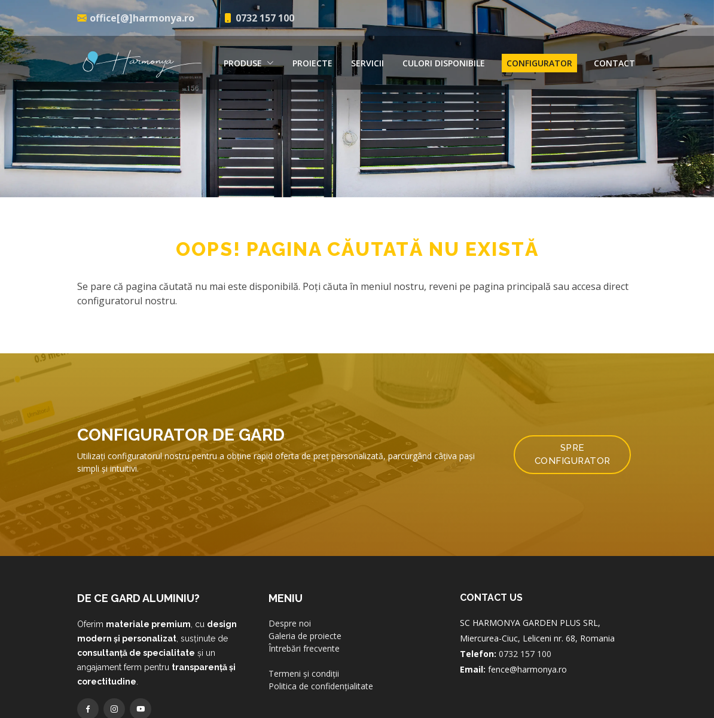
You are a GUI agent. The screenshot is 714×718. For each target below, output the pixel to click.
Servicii (367, 63)
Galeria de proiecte (304, 635)
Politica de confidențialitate (320, 686)
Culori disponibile (443, 63)
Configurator (539, 63)
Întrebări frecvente (304, 648)
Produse (249, 63)
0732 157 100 (525, 653)
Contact (614, 63)
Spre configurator (573, 454)
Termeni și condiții (303, 673)
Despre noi (289, 623)
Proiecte (312, 63)
